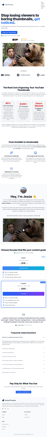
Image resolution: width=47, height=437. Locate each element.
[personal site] (8, 408)
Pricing (42, 3)
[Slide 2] (22, 64)
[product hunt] (23, 75)
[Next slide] (44, 54)
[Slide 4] (25, 64)
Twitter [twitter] (26, 414)
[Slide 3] (24, 64)
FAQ (42, 8)
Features (43, 6)
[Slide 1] (21, 64)
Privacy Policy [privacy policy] (5, 424)
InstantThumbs (9, 400)
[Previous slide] (3, 54)
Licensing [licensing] (4, 426)
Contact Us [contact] (27, 417)
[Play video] (23, 230)
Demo (42, 5)
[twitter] (2, 408)
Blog (42, 2)
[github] (5, 408)
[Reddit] (41, 75)
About (3, 414)
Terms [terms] (3, 429)
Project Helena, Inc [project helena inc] (21, 434)
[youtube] (5, 75)
